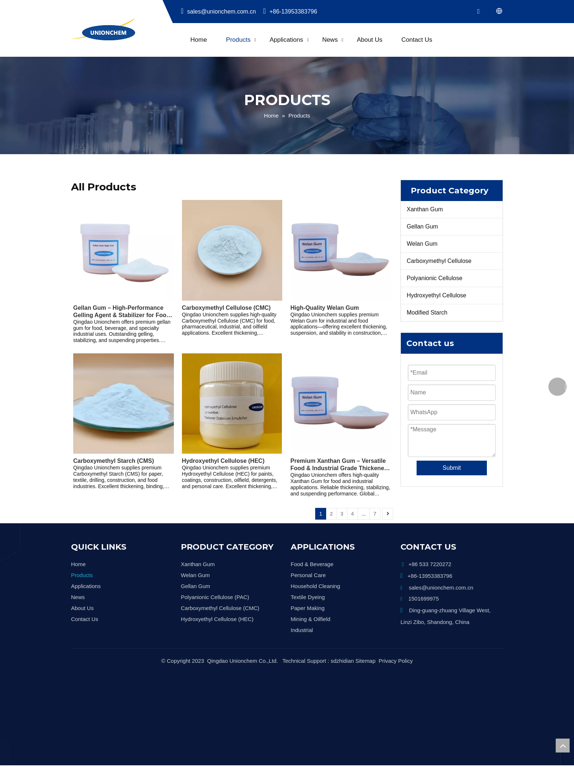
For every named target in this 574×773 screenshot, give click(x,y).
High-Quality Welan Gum (324, 308)
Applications (286, 39)
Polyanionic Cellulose (434, 278)
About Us (370, 39)
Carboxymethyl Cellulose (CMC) (226, 308)
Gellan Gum (422, 226)
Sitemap (365, 653)
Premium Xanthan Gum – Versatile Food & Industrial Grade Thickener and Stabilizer (338, 465)
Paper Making (308, 608)
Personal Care (308, 575)
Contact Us (417, 39)
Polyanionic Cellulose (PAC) (215, 597)
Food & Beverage (312, 564)
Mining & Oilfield (310, 619)
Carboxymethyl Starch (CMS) (113, 461)
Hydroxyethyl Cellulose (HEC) (223, 461)
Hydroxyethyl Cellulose (436, 295)
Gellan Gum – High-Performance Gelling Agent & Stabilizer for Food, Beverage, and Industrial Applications (122, 312)
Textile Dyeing (308, 597)
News (330, 39)
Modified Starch (427, 312)
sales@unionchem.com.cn (218, 11)
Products (238, 39)
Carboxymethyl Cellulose (439, 261)
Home (198, 39)
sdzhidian (342, 653)
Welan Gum (422, 244)
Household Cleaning (315, 586)
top (563, 745)
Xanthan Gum (425, 209)
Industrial (302, 630)
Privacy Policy (396, 653)
